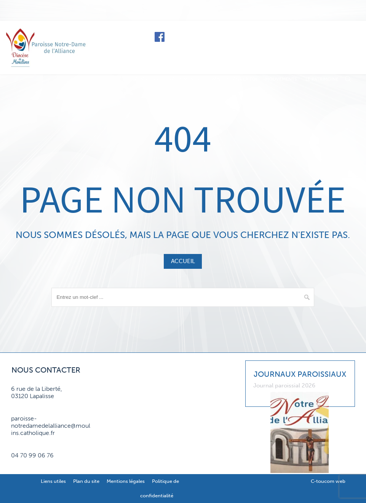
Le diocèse (273, 36)
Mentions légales (126, 481)
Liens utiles (53, 481)
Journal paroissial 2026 (284, 385)
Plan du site (86, 481)
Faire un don (328, 36)
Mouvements (281, 79)
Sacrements (184, 79)
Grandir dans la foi (232, 79)
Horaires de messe (210, 36)
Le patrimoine (322, 79)
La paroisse (147, 79)
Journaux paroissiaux (300, 374)
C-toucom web (328, 481)
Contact (333, 54)
